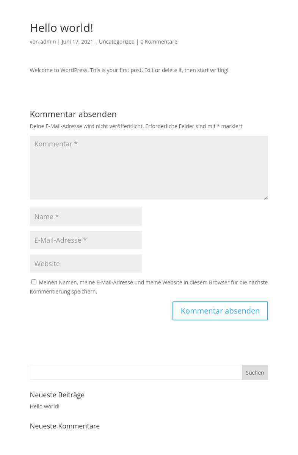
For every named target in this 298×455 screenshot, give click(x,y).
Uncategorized (117, 41)
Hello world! (45, 406)
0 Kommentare (158, 41)
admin (48, 41)
